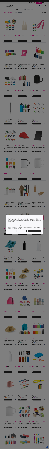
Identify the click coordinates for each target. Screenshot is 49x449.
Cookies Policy (15, 228)
